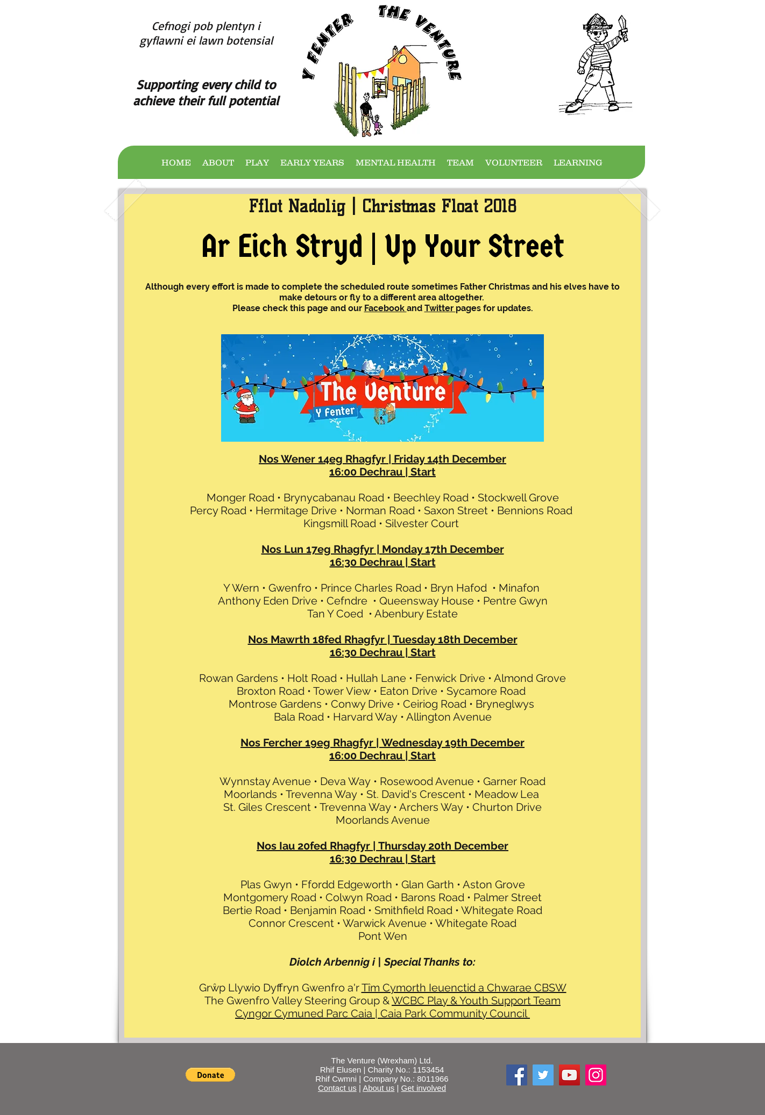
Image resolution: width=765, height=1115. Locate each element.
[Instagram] (595, 1074)
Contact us (337, 1087)
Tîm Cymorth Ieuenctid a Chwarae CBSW (464, 987)
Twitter (440, 308)
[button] (210, 1075)
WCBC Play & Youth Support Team (476, 1000)
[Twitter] (543, 1074)
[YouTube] (569, 1074)
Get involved (423, 1087)
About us (378, 1087)
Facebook (385, 308)
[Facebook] (516, 1074)
